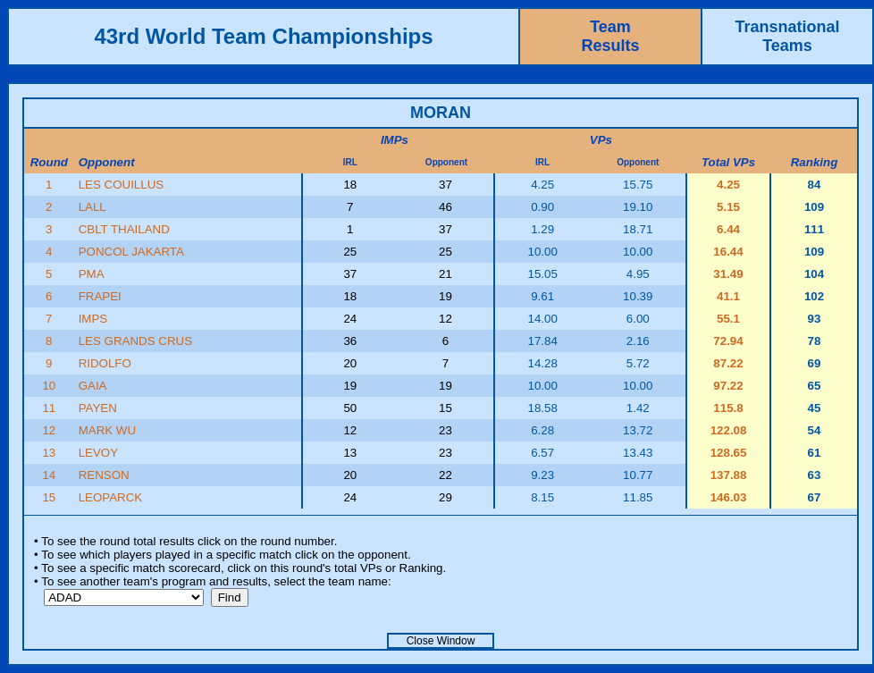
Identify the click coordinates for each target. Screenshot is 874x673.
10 (48, 385)
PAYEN (98, 408)
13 (48, 452)
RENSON (104, 475)
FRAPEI (100, 296)
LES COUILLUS (121, 184)
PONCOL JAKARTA (131, 251)
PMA (92, 274)
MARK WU (107, 430)
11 (48, 408)
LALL (92, 207)
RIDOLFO (105, 363)
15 (48, 497)
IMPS (93, 318)
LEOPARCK (111, 497)
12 (48, 430)
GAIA (93, 385)
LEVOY (98, 452)
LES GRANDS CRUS (135, 341)
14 (48, 475)
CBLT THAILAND (124, 229)
